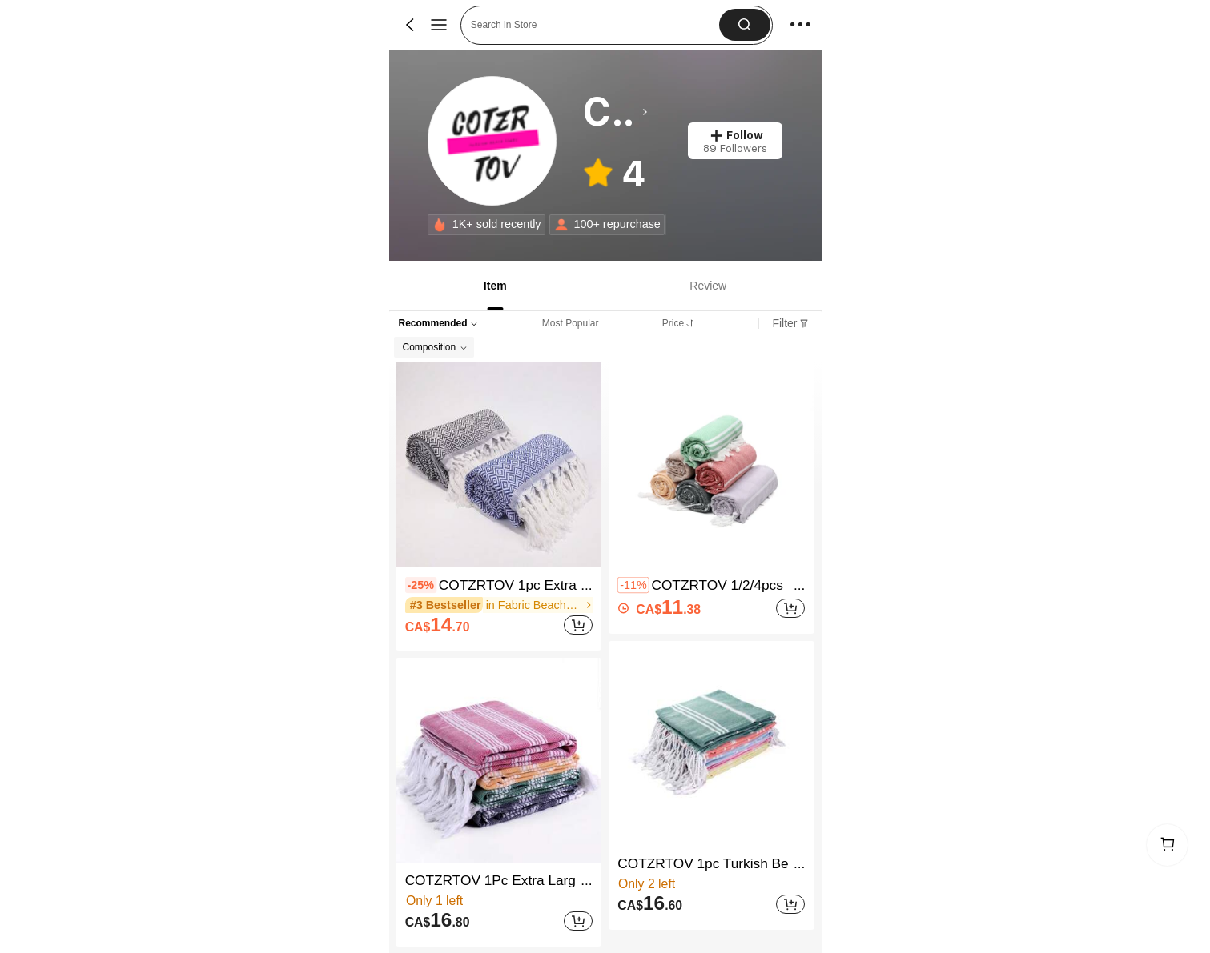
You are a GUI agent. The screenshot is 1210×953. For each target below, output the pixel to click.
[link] (492, 141)
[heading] (615, 112)
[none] (440, 225)
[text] (437, 625)
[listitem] (498, 506)
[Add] (578, 625)
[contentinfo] (420, 585)
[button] (744, 25)
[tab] (493, 285)
